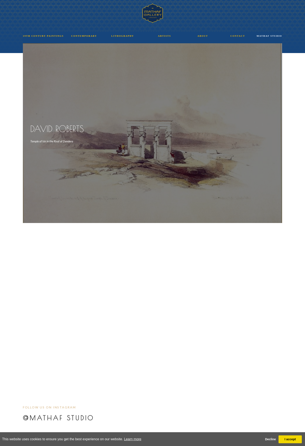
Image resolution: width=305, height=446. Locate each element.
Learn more (132, 439)
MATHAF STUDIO (269, 36)
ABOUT (202, 36)
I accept (290, 439)
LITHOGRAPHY (122, 36)
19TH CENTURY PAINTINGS (43, 36)
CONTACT (237, 36)
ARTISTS (164, 36)
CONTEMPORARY (84, 36)
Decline (270, 439)
